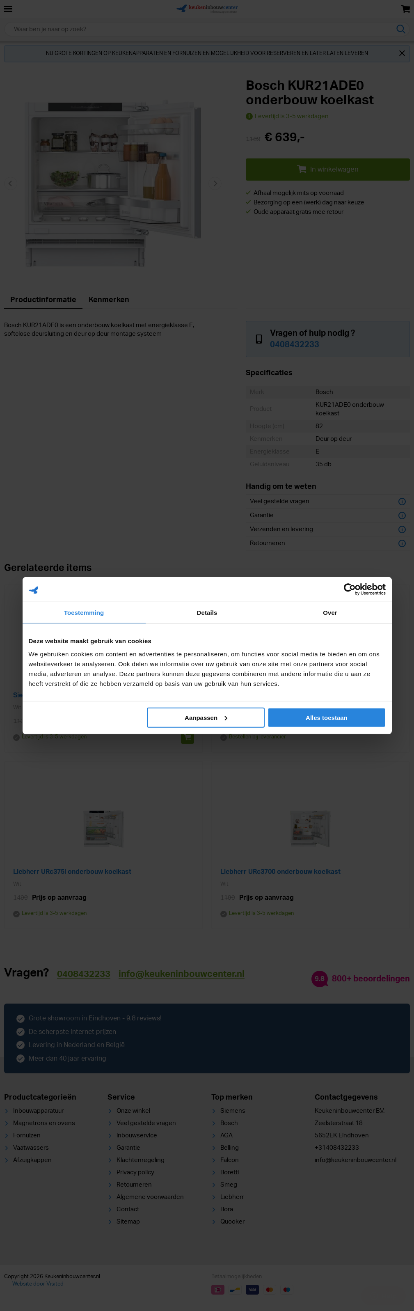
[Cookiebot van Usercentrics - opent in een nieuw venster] (350, 589)
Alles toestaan (327, 717)
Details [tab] (207, 612)
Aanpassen (206, 717)
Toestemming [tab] (84, 612)
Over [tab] (330, 612)
